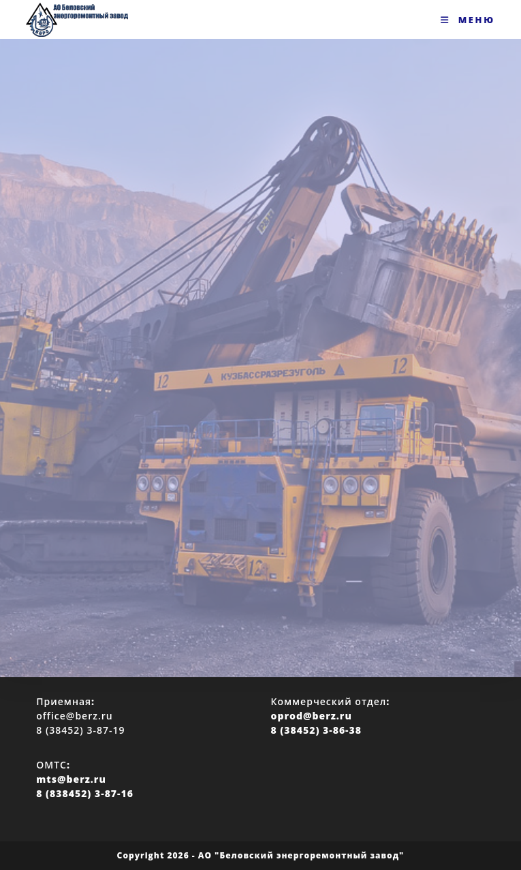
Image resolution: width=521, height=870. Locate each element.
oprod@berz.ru (311, 715)
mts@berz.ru (71, 779)
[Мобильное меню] (468, 20)
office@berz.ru (74, 715)
